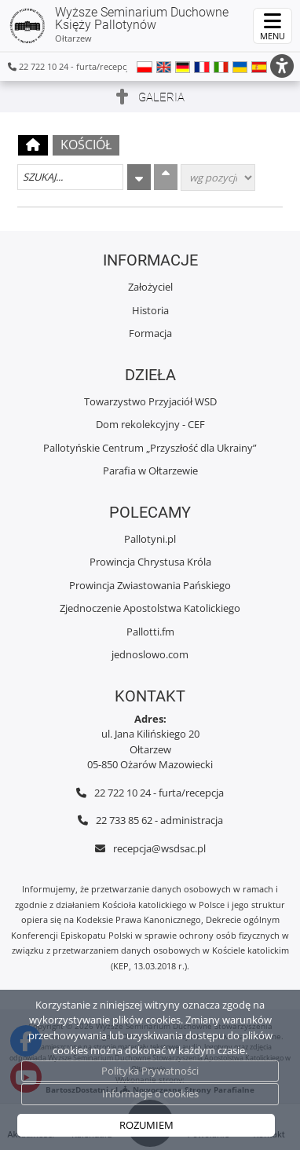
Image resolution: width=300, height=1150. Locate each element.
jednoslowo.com (150, 654)
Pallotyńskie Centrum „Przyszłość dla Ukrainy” (150, 448)
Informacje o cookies (150, 1093)
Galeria (161, 97)
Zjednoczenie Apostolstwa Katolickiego (150, 608)
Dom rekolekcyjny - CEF (150, 424)
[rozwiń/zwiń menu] (272, 26)
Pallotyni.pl (150, 539)
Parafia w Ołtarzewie (150, 470)
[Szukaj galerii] (70, 177)
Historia (150, 310)
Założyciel (150, 287)
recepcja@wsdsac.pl (159, 848)
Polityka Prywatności (150, 1071)
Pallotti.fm (150, 631)
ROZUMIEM (146, 1125)
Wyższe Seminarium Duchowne (118, 25)
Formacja (150, 333)
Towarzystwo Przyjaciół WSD (150, 401)
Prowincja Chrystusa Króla (150, 562)
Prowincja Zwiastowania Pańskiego (150, 585)
